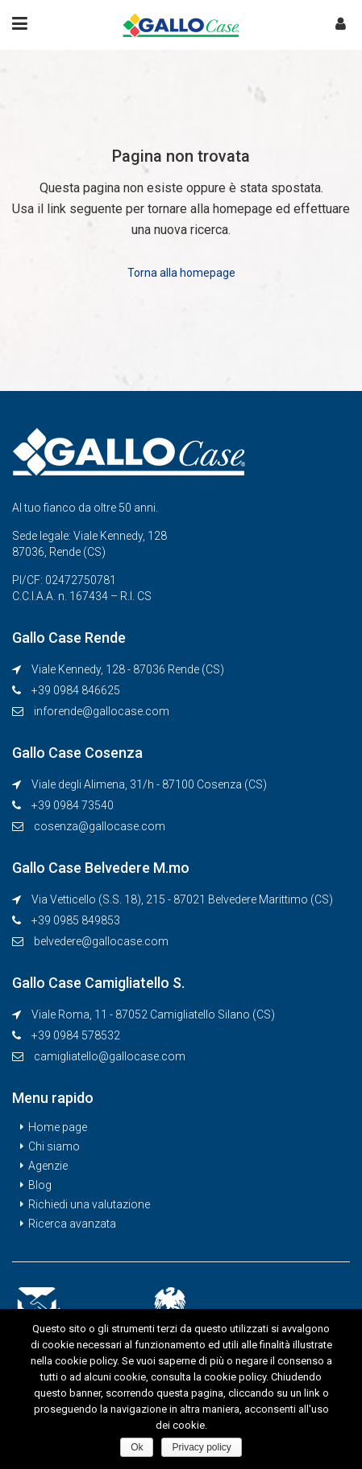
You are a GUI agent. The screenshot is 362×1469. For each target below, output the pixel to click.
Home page (57, 1127)
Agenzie (48, 1165)
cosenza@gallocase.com (99, 826)
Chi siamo (54, 1146)
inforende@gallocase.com (101, 711)
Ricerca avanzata (72, 1223)
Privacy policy (201, 1447)
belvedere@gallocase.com (101, 941)
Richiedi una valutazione (89, 1204)
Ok (137, 1447)
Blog (40, 1185)
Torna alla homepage (181, 272)
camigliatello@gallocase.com (109, 1056)
